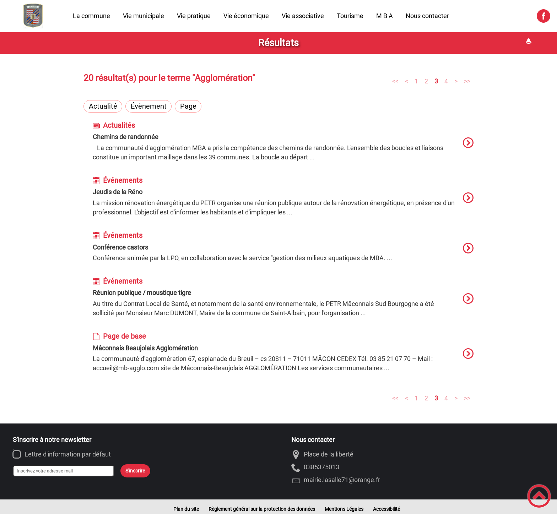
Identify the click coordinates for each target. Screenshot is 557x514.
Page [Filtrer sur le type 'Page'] (188, 106)
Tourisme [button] (350, 16)
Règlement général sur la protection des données (262, 509)
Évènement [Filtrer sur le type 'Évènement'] (149, 106)
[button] (539, 496)
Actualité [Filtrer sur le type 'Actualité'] (103, 106)
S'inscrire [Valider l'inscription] (135, 471)
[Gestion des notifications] (528, 41)
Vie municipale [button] (143, 16)
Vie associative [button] (303, 16)
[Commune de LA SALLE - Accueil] (33, 16)
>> (467, 80)
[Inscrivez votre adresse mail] (63, 471)
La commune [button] (91, 16)
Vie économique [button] (246, 16)
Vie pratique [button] (194, 16)
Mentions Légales (344, 509)
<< (395, 80)
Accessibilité (386, 509)
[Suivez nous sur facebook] (543, 16)
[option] (283, 146)
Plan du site (186, 509)
